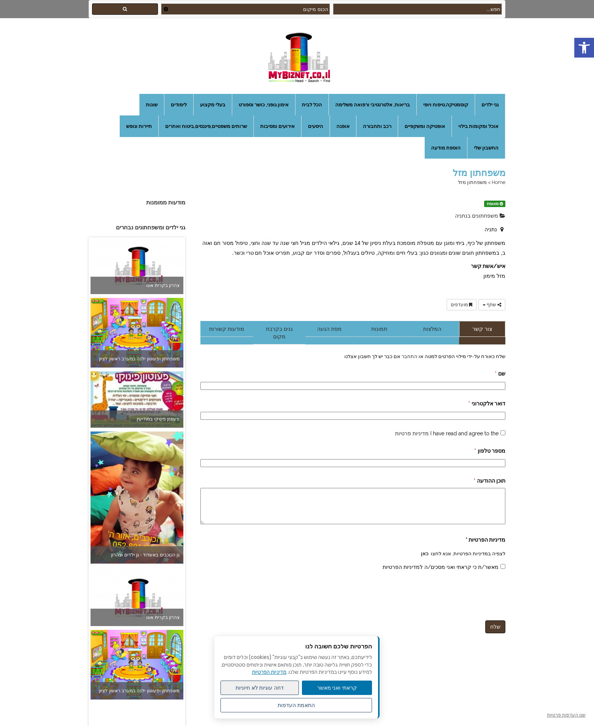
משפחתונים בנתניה (480, 216)
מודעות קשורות (226, 329)
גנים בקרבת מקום (279, 333)
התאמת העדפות (296, 705)
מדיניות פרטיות (412, 433)
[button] (584, 48)
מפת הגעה (329, 329)
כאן (424, 553)
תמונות (379, 329)
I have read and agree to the (447, 433)
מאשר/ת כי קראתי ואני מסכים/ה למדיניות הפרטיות (441, 567)
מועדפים (461, 304)
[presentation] (447, 594)
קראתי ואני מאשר (337, 688)
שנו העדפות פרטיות (566, 715)
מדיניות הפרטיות (269, 672)
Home (498, 182)
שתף (492, 304)
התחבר (408, 356)
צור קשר (482, 329)
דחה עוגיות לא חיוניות (260, 688)
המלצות (432, 329)
